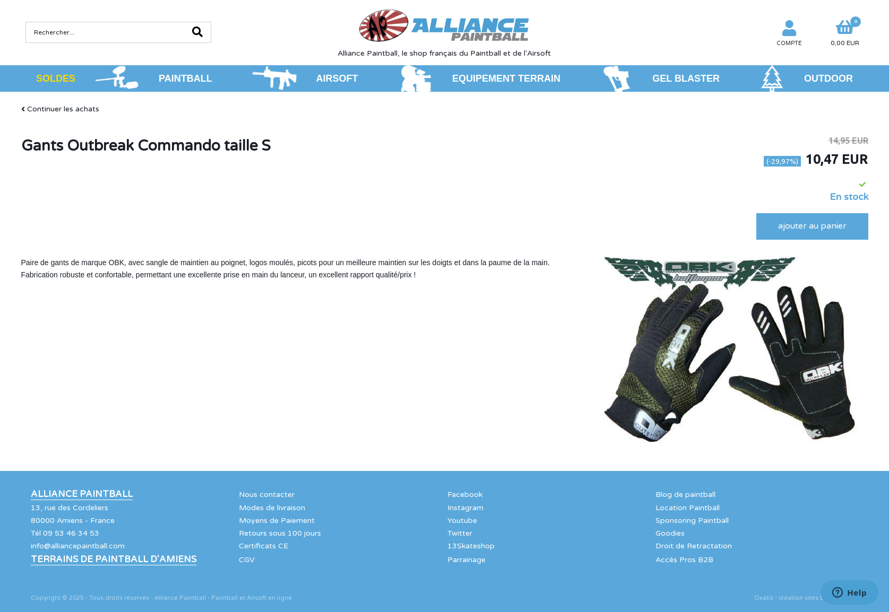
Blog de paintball (685, 494)
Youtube (462, 520)
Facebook (464, 494)
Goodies (670, 533)
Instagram (465, 507)
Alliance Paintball (82, 494)
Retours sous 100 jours (280, 533)
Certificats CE (263, 545)
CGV (247, 559)
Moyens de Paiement (277, 520)
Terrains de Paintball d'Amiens (113, 559)
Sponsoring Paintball (692, 520)
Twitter (459, 533)
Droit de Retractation (693, 545)
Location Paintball (687, 507)
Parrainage (466, 559)
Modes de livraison (272, 507)
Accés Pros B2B (684, 559)
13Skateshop (471, 545)
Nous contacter (267, 494)
